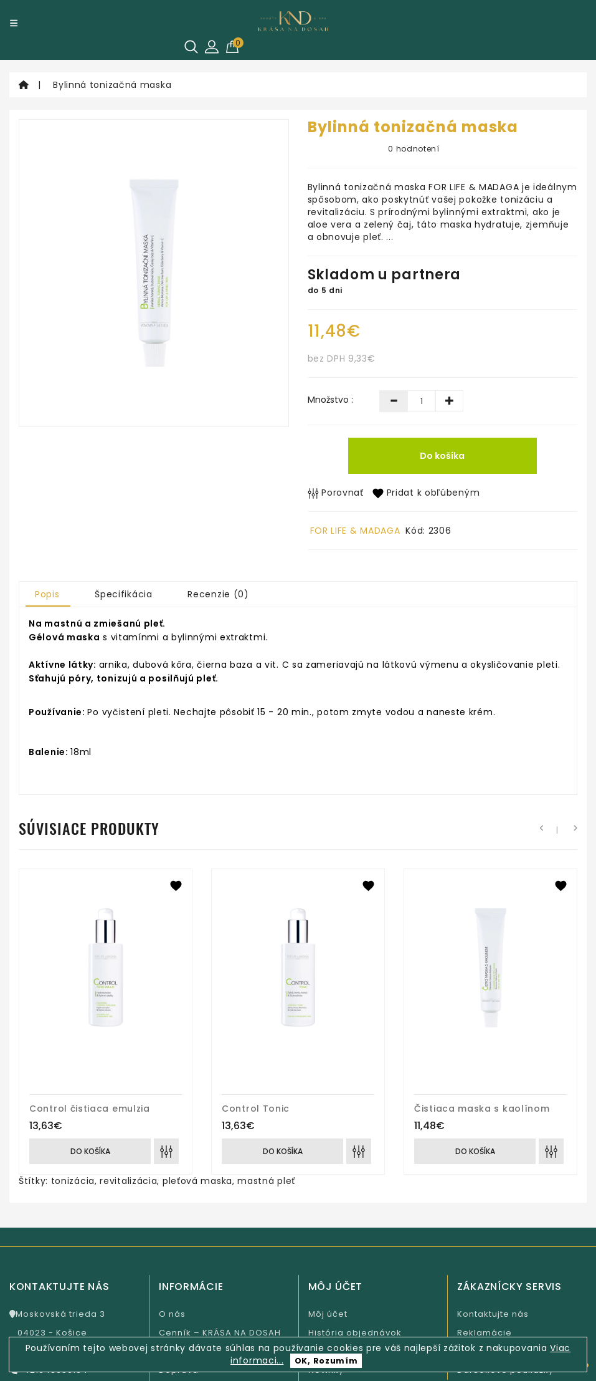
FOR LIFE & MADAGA (355, 530)
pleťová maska (197, 1181)
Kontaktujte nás (493, 1314)
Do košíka (442, 456)
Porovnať (336, 492)
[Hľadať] (191, 47)
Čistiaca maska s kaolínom (482, 1108)
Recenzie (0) (217, 594)
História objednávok (355, 1333)
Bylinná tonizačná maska (112, 85)
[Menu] (13, 23)
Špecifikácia (123, 594)
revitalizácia (128, 1181)
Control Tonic (256, 1108)
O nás (172, 1314)
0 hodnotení (414, 148)
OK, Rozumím (326, 1360)
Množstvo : (330, 399)
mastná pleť (266, 1181)
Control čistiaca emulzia (89, 1108)
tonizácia (73, 1181)
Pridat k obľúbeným (426, 492)
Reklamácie (484, 1333)
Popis (47, 594)
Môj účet (328, 1314)
